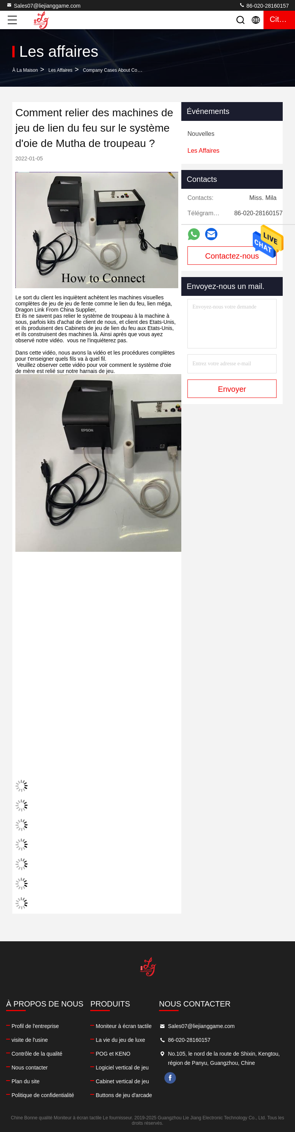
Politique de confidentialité (43, 1095)
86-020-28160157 (264, 5)
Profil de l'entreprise (35, 1026)
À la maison (25, 70)
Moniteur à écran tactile (124, 1026)
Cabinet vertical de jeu (122, 1081)
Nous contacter (30, 1067)
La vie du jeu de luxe (120, 1040)
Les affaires (60, 70)
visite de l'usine (30, 1040)
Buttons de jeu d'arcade (124, 1095)
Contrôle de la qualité (37, 1054)
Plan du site (26, 1081)
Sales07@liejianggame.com (43, 5)
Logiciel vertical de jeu (122, 1067)
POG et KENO (113, 1054)
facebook (170, 1078)
